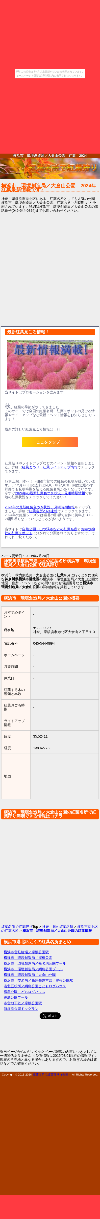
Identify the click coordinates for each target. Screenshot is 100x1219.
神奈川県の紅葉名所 (57, 927)
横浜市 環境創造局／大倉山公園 (30, 975)
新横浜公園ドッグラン (21, 1009)
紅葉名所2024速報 (43, 511)
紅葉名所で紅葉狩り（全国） (52, 1074)
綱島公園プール (16, 997)
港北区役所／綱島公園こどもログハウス (35, 986)
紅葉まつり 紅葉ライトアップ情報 (49, 467)
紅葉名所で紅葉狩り (16, 927)
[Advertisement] (50, 116)
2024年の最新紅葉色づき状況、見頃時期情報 (50, 493)
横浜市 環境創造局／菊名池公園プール (35, 963)
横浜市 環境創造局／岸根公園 (28, 958)
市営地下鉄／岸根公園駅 (23, 1003)
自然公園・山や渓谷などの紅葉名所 (49, 529)
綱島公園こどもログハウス (24, 992)
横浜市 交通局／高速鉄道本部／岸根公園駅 (38, 980)
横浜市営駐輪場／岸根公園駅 (26, 952)
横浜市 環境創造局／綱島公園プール (33, 969)
